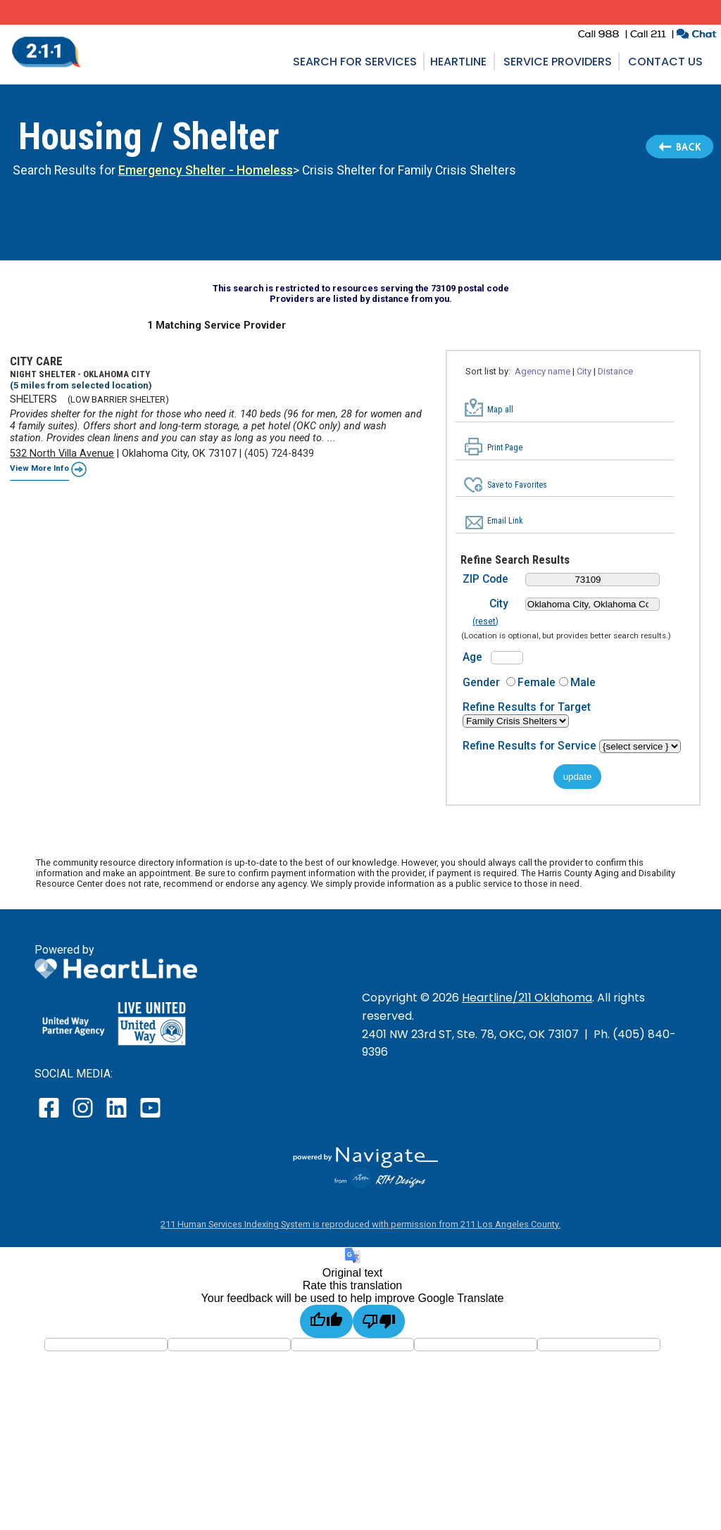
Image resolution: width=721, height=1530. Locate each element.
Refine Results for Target (527, 707)
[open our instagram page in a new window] (83, 1117)
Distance (615, 371)
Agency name (542, 371)
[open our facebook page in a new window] (51, 1117)
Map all (500, 410)
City (584, 371)
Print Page (504, 448)
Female (537, 682)
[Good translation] (326, 1321)
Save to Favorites (517, 485)
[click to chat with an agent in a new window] (696, 35)
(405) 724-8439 (279, 454)
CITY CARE (36, 361)
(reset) (485, 621)
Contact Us (665, 61)
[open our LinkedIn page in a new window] (117, 1117)
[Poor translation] (379, 1321)
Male (583, 682)
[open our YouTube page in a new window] (149, 1117)
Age (472, 657)
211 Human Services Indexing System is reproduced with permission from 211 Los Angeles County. (360, 1224)
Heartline (458, 61)
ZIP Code (485, 579)
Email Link (505, 521)
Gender (481, 682)
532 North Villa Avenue (62, 454)
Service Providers (557, 61)
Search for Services (355, 61)
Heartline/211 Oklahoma (527, 998)
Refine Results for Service (531, 745)
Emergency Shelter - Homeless (205, 170)
